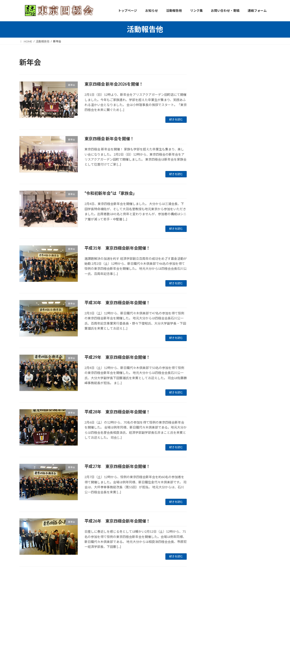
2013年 (209, 450)
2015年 (209, 431)
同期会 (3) (211, 107)
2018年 (209, 404)
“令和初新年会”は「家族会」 (111, 193)
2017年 (209, 413)
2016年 (209, 422)
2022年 (209, 385)
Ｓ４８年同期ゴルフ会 (239, 233)
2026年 (209, 348)
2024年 (209, 367)
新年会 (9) (211, 116)
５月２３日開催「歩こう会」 (243, 309)
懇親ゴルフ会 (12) (216, 144)
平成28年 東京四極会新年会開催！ (117, 411)
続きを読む (176, 119)
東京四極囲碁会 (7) (217, 153)
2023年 (209, 376)
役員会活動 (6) (214, 98)
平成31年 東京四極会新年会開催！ (117, 248)
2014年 (209, 440)
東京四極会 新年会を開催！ (109, 138)
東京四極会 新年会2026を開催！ (114, 84)
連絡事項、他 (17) (216, 172)
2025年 (209, 358)
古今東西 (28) (213, 181)
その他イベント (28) (218, 162)
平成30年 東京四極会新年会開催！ (117, 302)
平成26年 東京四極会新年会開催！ (117, 520)
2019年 (209, 394)
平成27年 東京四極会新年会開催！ (117, 466)
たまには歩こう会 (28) (220, 135)
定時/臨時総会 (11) (217, 126)
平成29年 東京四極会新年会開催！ (117, 357)
